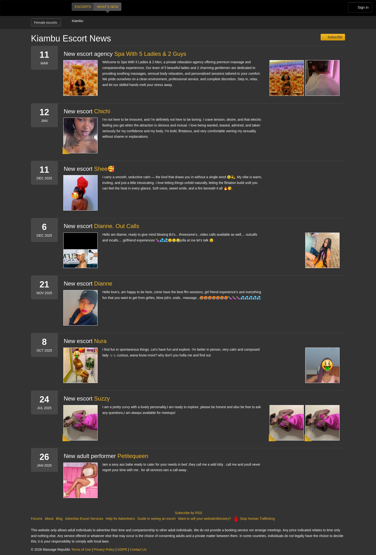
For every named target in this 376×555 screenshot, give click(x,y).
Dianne (103, 283)
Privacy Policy (104, 549)
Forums (36, 519)
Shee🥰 (104, 169)
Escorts (83, 7)
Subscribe (334, 37)
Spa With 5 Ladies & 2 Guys (150, 54)
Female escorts (46, 22)
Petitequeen (133, 456)
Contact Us (138, 549)
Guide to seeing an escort (156, 519)
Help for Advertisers (120, 519)
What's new (107, 7)
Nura (100, 341)
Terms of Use (81, 549)
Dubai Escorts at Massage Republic (47, 8)
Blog (59, 519)
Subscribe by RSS (188, 513)
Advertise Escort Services (84, 519)
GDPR (122, 549)
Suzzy (102, 398)
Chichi (102, 111)
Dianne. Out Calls (116, 226)
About (49, 519)
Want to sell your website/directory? (204, 519)
